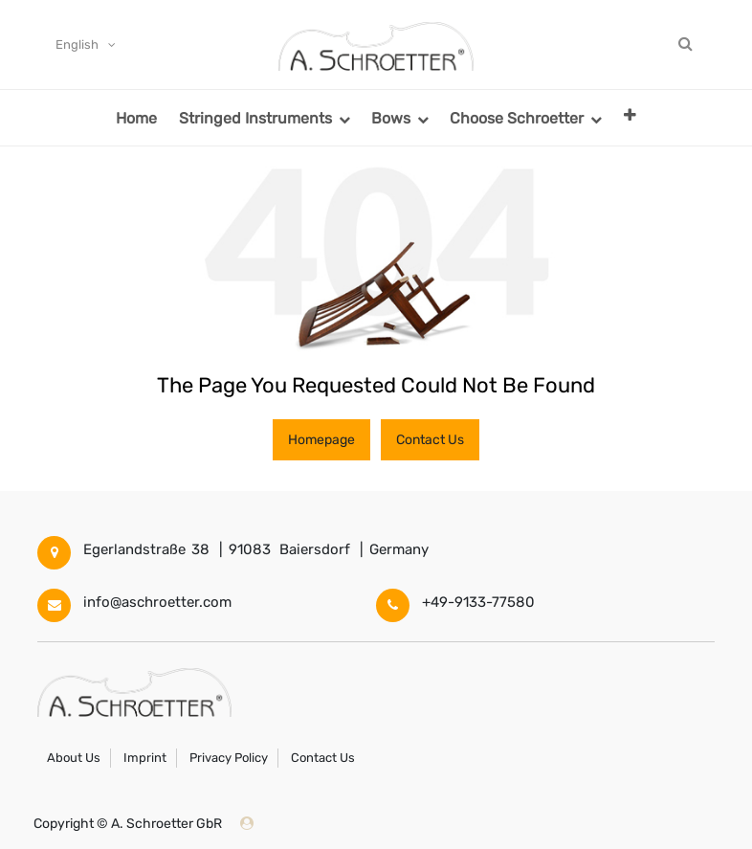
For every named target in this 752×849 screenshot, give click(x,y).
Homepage (321, 440)
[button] (630, 114)
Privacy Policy (228, 757)
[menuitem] (136, 117)
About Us (73, 757)
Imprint (144, 757)
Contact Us (430, 440)
